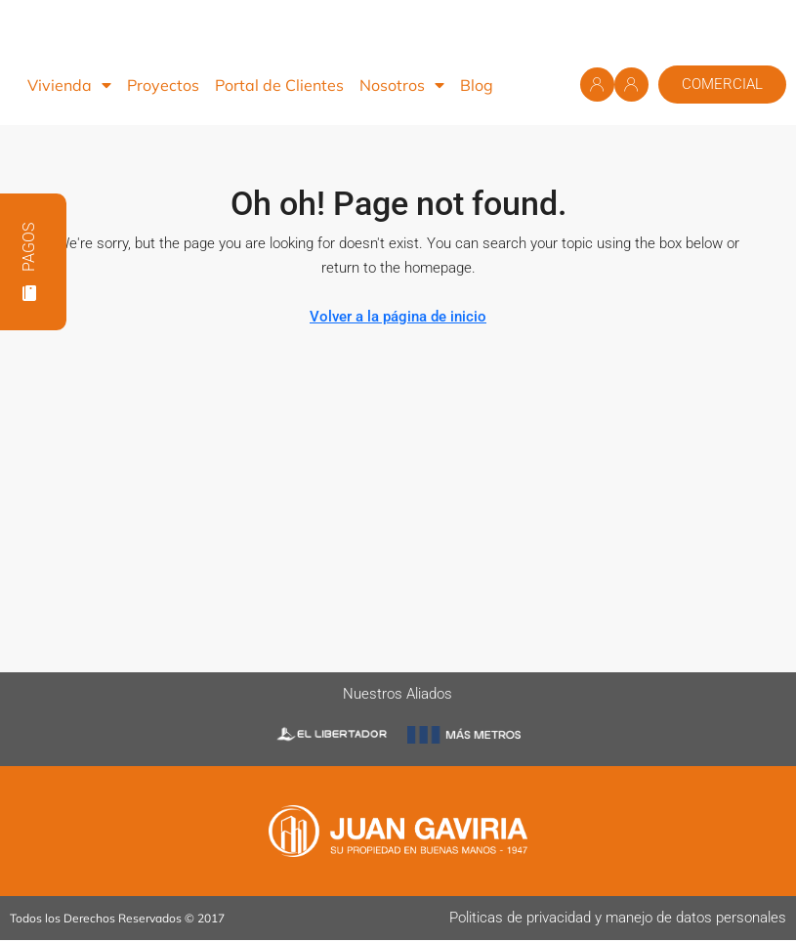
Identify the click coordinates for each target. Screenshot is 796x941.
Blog (476, 85)
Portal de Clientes (279, 85)
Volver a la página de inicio (398, 316)
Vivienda (69, 85)
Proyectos (163, 85)
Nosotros (401, 85)
